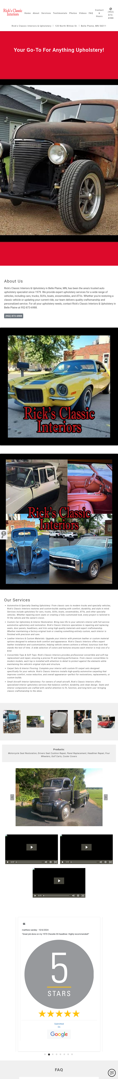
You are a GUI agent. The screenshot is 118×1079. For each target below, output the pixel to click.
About (36, 13)
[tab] (45, 1054)
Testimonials (60, 13)
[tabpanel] (59, 984)
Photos (73, 13)
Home (27, 13)
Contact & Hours (99, 13)
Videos (83, 13)
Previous (12, 797)
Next (106, 797)
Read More (27, 940)
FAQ (91, 13)
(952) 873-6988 (111, 13)
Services (46, 13)
